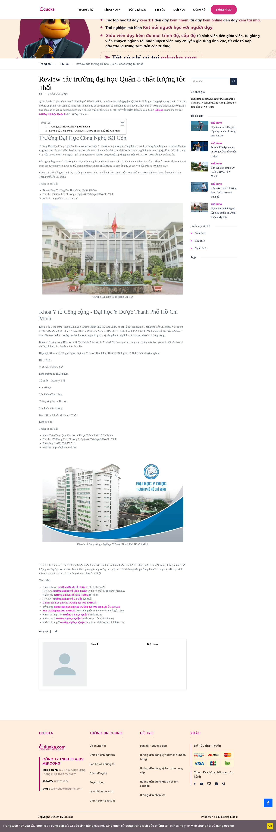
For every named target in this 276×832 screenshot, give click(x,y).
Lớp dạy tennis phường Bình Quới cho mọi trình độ (223, 193)
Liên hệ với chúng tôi (102, 765)
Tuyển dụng (97, 784)
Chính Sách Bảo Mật (102, 802)
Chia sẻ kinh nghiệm (102, 756)
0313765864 (61, 782)
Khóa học (112, 10)
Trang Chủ (86, 10)
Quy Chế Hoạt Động (102, 793)
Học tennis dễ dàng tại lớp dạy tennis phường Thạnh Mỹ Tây (223, 214)
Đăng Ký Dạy (137, 10)
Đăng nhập (224, 10)
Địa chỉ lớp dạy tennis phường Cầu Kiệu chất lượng (223, 153)
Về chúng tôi (98, 747)
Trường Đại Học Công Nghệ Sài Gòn (69, 128)
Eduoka (159, 111)
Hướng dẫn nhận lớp (152, 796)
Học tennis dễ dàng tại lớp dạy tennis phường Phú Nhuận (223, 133)
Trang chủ (45, 65)
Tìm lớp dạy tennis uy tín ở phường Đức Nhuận (223, 173)
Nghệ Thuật (201, 249)
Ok (270, 826)
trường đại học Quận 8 (52, 115)
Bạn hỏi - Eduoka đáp (153, 747)
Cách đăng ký (98, 774)
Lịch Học (179, 10)
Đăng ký (199, 10)
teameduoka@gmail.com (66, 790)
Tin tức (64, 65)
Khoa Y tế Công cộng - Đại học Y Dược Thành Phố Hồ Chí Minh (84, 132)
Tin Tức (160, 10)
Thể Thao (216, 124)
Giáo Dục (200, 234)
